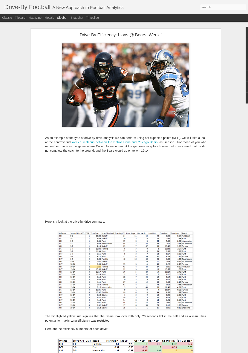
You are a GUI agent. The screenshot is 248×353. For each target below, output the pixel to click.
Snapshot (76, 17)
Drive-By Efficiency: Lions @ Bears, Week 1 (121, 34)
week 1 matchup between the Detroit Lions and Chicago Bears (115, 142)
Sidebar (62, 17)
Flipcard (20, 17)
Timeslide (92, 17)
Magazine (35, 17)
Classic (7, 17)
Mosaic (49, 17)
